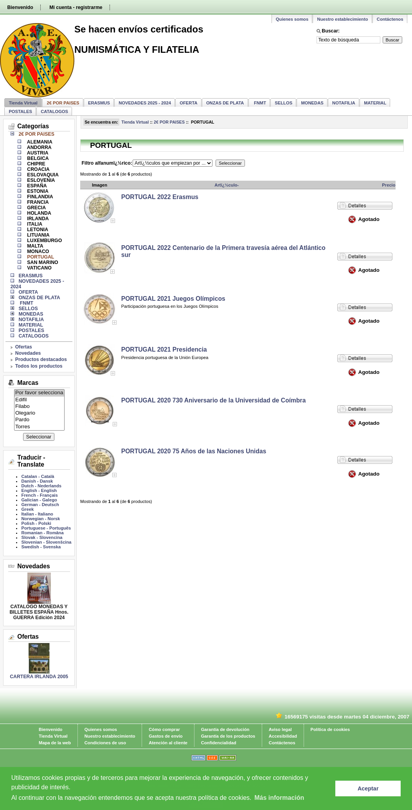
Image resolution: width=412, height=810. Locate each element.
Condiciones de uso (105, 742)
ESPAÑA (36, 186)
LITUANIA (38, 235)
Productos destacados (41, 359)
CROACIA (38, 169)
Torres (39, 427)
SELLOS (283, 103)
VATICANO (39, 268)
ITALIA (34, 224)
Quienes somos (292, 19)
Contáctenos (390, 19)
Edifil (39, 400)
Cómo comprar (164, 729)
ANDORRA (39, 147)
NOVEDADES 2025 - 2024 (145, 103)
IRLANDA (37, 218)
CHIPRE (35, 164)
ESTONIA (37, 191)
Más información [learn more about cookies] (279, 797)
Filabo (39, 406)
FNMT (259, 103)
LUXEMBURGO (44, 240)
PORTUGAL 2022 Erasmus (159, 197)
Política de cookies (330, 729)
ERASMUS (99, 103)
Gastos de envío (165, 736)
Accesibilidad (283, 736)
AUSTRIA (37, 153)
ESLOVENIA (40, 180)
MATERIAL (375, 103)
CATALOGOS (54, 111)
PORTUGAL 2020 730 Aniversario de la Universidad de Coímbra (213, 400)
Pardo (39, 420)
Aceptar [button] (368, 788)
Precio (388, 185)
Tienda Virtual (23, 103)
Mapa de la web (55, 742)
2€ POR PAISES (169, 122)
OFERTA (188, 103)
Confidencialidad (218, 742)
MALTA (34, 246)
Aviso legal (280, 729)
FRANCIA (37, 202)
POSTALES (20, 111)
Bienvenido (20, 7)
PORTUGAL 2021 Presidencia (164, 349)
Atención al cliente (168, 742)
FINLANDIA (39, 196)
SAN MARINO (42, 262)
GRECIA (36, 207)
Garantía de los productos (228, 736)
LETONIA (37, 229)
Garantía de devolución (225, 729)
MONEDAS (312, 103)
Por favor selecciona (39, 393)
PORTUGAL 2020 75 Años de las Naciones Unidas (193, 451)
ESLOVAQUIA (42, 175)
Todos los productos (39, 366)
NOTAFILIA (343, 103)
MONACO (37, 251)
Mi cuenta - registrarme (75, 7)
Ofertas (23, 347)
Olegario (39, 413)
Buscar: (331, 31)
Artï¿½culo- (226, 185)
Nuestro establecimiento (342, 19)
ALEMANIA (39, 142)
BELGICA (37, 158)
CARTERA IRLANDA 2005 (39, 676)
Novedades (28, 353)
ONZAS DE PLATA (225, 103)
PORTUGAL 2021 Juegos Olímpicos (173, 298)
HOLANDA (38, 213)
